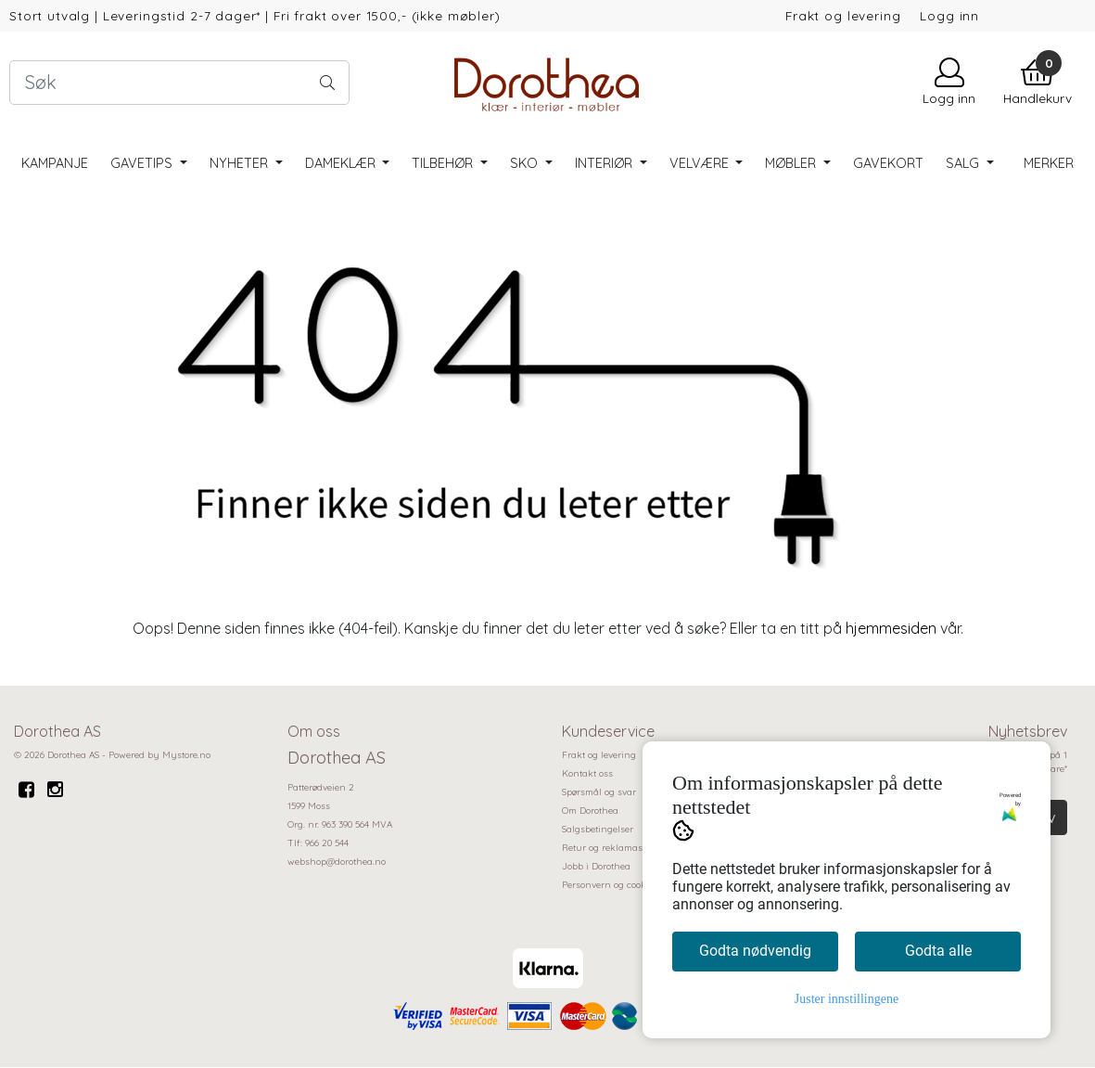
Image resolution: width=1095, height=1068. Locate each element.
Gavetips (143, 163)
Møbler (792, 163)
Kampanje (54, 163)
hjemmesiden (891, 628)
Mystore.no (186, 755)
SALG (964, 163)
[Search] (179, 82)
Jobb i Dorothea (596, 866)
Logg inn (949, 15)
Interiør (605, 163)
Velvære (700, 163)
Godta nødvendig (755, 950)
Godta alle (938, 950)
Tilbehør (444, 163)
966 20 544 (327, 843)
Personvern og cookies (610, 885)
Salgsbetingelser (597, 829)
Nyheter (241, 163)
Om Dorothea (590, 810)
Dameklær (342, 163)
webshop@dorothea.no (336, 862)
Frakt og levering (842, 15)
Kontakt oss (587, 773)
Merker (1049, 163)
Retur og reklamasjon (609, 848)
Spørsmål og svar (599, 792)
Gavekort (888, 163)
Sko (525, 163)
